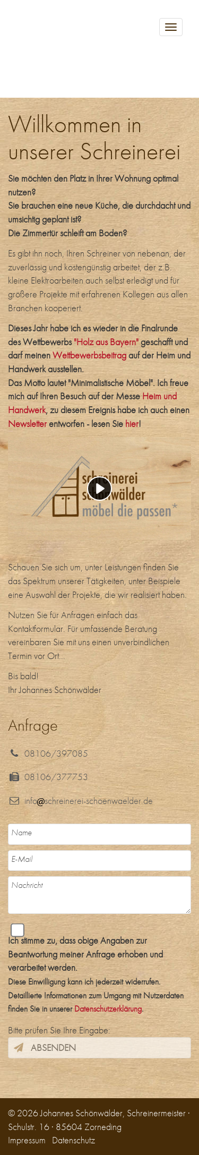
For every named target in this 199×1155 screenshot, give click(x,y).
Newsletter (27, 423)
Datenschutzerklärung (108, 1008)
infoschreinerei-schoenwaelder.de (80, 800)
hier (132, 423)
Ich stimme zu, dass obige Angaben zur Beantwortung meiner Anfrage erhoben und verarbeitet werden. (96, 974)
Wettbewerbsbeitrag (89, 355)
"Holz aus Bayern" (106, 342)
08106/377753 (48, 777)
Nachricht (26, 885)
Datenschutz (73, 1140)
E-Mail (21, 859)
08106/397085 (48, 753)
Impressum (27, 1140)
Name (21, 832)
